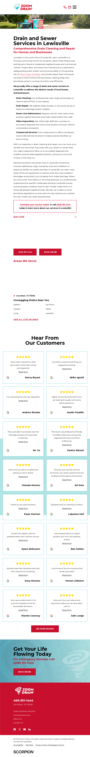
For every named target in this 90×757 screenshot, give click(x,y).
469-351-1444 (23, 700)
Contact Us (18, 723)
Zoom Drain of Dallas (30, 74)
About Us (17, 719)
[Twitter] (19, 729)
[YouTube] (24, 729)
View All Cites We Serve (25, 320)
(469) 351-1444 (25, 252)
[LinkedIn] (29, 729)
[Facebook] (14, 729)
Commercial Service (21, 715)
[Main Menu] (74, 7)
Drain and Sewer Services (24, 711)
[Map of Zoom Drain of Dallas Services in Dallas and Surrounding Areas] (44, 279)
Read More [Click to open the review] (23, 372)
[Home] (23, 7)
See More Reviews (45, 629)
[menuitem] (18, 745)
